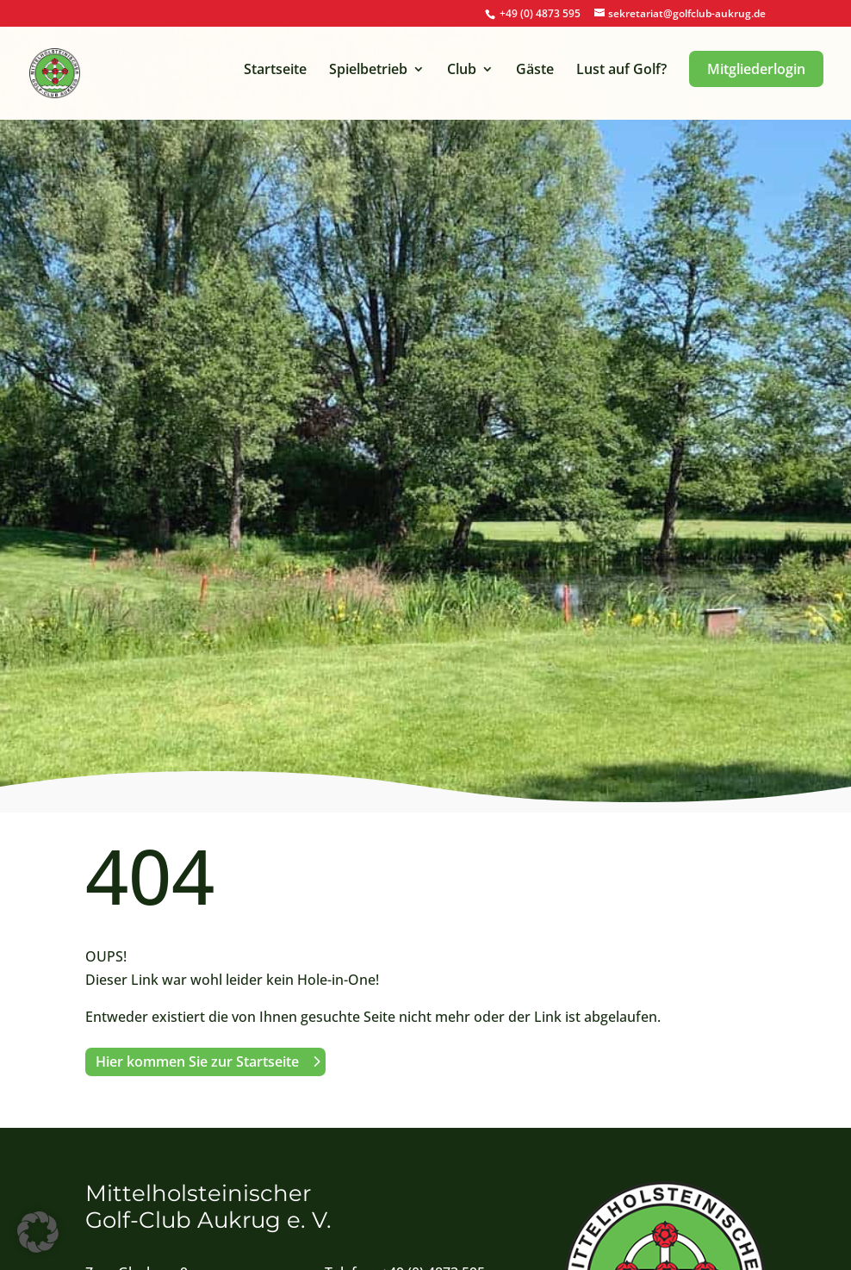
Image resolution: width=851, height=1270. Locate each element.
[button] (38, 1232)
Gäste (535, 70)
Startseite (275, 70)
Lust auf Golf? (621, 70)
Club (461, 70)
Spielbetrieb (368, 70)
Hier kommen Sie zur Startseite (197, 1061)
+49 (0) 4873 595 (540, 13)
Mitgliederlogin (756, 69)
